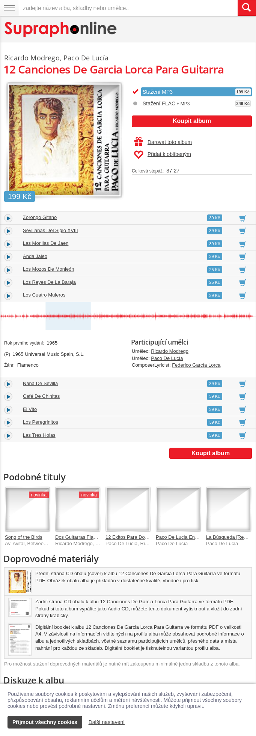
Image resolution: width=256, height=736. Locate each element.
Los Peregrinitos (40, 422)
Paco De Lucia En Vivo (181, 537)
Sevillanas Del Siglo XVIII (50, 230)
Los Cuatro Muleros (44, 295)
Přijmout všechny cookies (44, 722)
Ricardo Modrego (169, 351)
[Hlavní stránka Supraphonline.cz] (61, 29)
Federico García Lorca (196, 365)
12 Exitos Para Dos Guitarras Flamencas (149, 537)
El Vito (30, 409)
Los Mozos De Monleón (48, 269)
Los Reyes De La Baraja (49, 282)
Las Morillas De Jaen (45, 243)
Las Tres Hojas (39, 435)
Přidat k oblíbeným (162, 154)
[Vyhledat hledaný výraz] (246, 8)
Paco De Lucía (167, 358)
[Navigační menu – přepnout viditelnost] (9, 8)
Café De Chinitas (41, 396)
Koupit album (192, 121)
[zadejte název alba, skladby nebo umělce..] (128, 8)
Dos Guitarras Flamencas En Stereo (94, 537)
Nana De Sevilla (40, 383)
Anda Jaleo (35, 256)
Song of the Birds (23, 537)
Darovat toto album (163, 142)
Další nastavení (107, 722)
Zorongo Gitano (40, 217)
